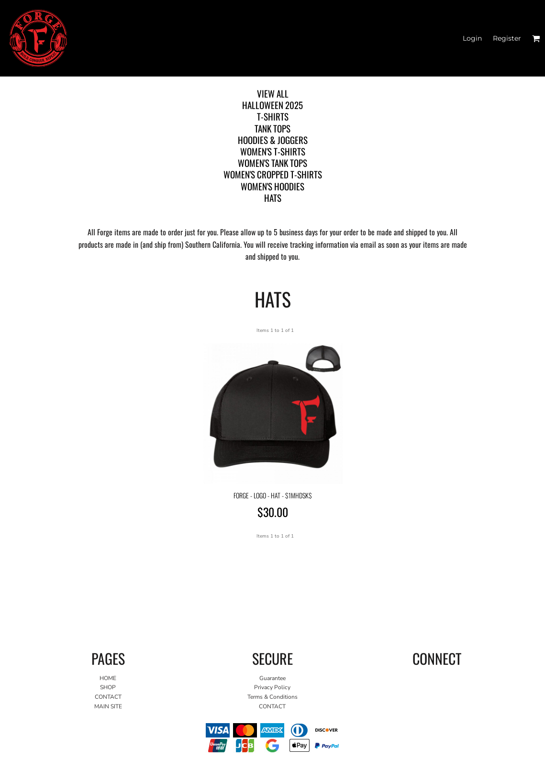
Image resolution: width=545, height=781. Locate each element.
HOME (108, 678)
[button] (536, 38)
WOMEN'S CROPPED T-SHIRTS (272, 174)
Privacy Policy (272, 687)
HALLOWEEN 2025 (272, 104)
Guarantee (272, 678)
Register (507, 38)
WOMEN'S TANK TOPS (272, 162)
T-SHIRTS (273, 116)
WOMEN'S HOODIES (272, 186)
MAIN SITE (108, 706)
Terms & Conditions (272, 697)
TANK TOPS (272, 128)
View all (273, 93)
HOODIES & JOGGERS (273, 139)
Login (472, 38)
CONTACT (108, 697)
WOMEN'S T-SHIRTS (272, 151)
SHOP (108, 687)
